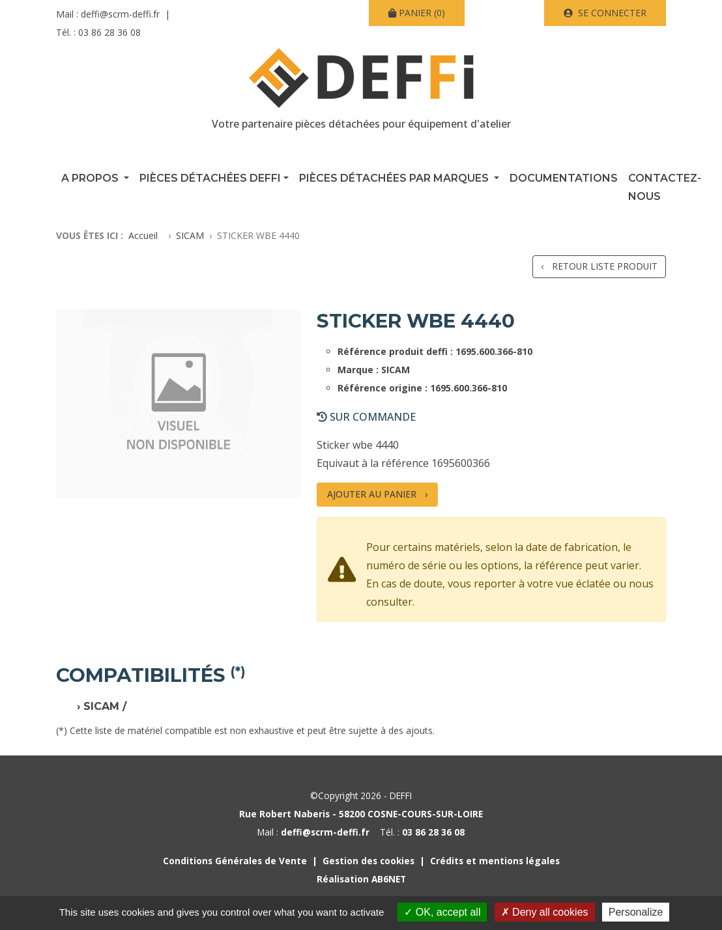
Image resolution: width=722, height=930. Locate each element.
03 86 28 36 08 (109, 32)
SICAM (190, 235)
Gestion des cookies (368, 860)
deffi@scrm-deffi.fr (120, 14)
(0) (416, 13)
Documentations (564, 178)
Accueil (143, 235)
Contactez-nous (664, 187)
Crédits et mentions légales (495, 860)
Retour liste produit (604, 266)
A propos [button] (91, 178)
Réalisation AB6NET (361, 879)
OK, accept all (442, 912)
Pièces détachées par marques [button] (395, 178)
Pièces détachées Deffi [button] (210, 178)
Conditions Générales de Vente (235, 860)
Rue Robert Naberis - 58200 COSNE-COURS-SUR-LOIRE (361, 814)
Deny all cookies (544, 912)
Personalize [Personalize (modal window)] (636, 912)
